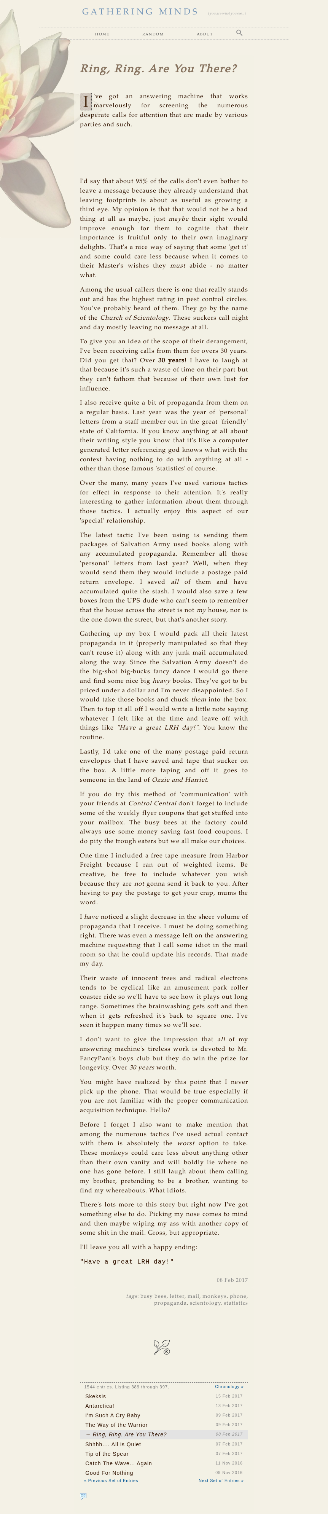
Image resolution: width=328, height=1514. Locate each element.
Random (153, 34)
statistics (236, 1304)
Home (102, 34)
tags (131, 1297)
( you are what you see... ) (227, 14)
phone (238, 1297)
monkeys (214, 1297)
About (205, 34)
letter (177, 1297)
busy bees (153, 1297)
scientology (205, 1304)
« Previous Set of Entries (111, 1481)
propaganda (170, 1304)
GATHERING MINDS (140, 12)
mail (193, 1297)
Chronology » (229, 1387)
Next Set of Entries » (221, 1481)
